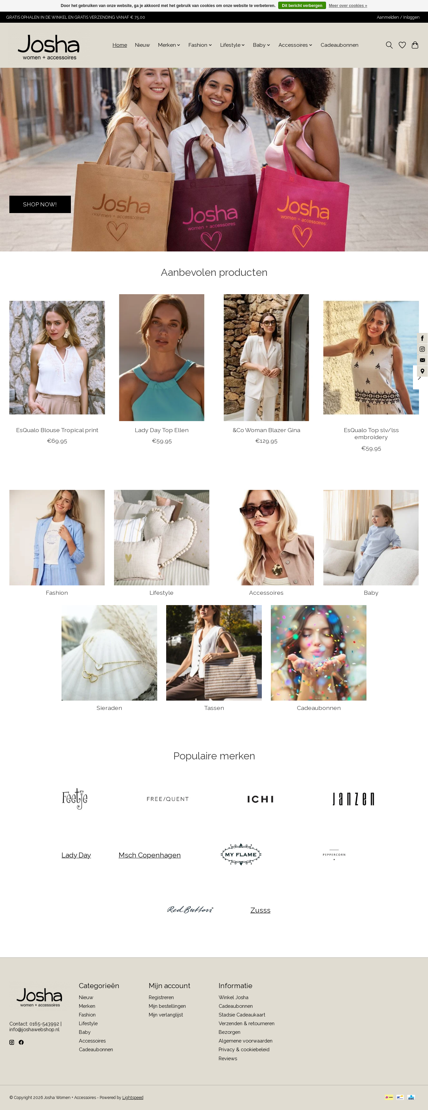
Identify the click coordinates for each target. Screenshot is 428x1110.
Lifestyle (161, 592)
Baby (371, 592)
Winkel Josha (233, 997)
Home (120, 45)
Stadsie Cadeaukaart (242, 1015)
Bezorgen (229, 1032)
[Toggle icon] (389, 45)
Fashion (57, 592)
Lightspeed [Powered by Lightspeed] (132, 1097)
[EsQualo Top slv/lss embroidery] (371, 357)
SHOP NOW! (41, 203)
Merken (87, 1006)
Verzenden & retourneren (247, 1023)
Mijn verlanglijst (166, 1015)
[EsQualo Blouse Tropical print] (57, 357)
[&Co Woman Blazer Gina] (266, 357)
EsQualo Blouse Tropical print (57, 429)
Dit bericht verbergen (302, 5)
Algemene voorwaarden (246, 1041)
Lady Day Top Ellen (162, 429)
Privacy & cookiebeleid (244, 1049)
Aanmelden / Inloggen (398, 17)
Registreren (161, 997)
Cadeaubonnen (339, 45)
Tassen (214, 707)
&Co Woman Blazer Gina (266, 429)
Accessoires (266, 592)
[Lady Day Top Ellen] (162, 357)
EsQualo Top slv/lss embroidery (371, 433)
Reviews (228, 1058)
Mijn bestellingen (167, 1006)
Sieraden (109, 707)
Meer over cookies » (348, 5)
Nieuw (142, 45)
